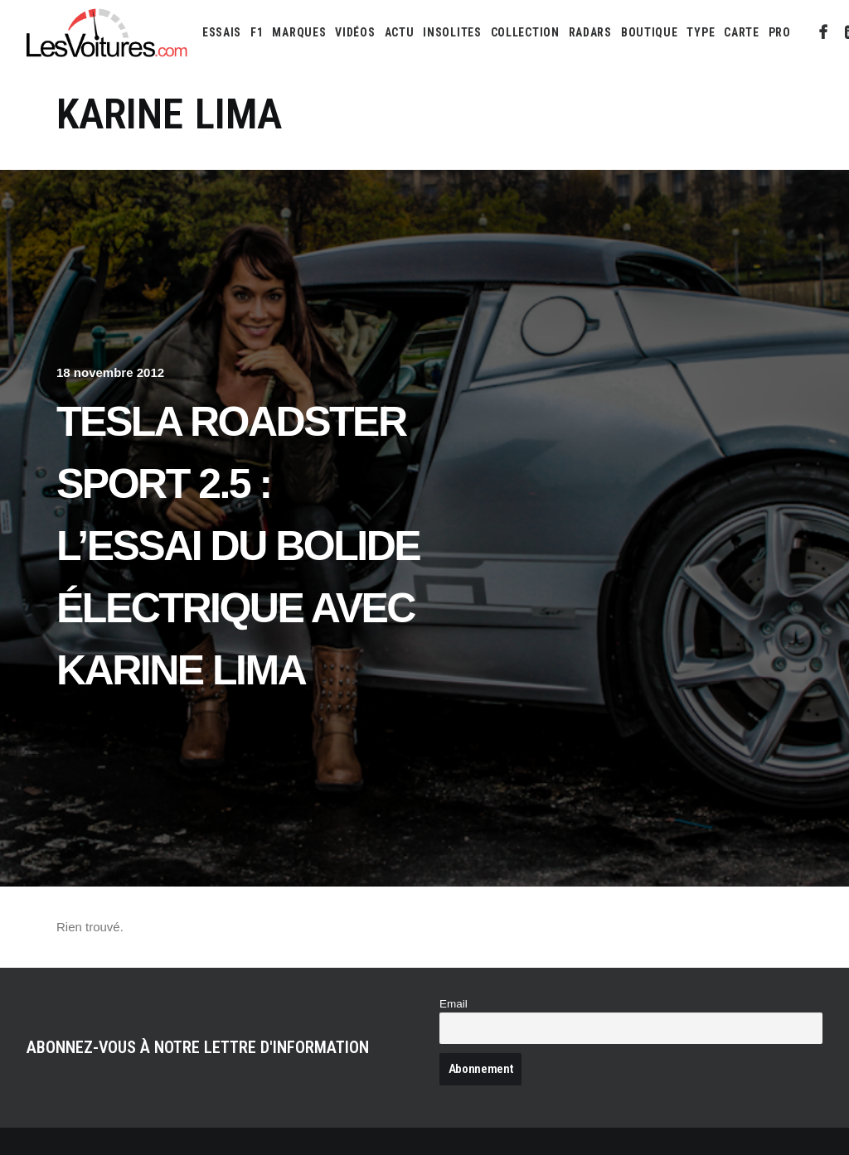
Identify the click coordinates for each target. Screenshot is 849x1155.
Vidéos (355, 32)
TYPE (700, 32)
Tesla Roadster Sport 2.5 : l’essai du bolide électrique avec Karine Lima (238, 546)
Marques (299, 32)
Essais (221, 32)
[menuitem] (222, 32)
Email (453, 1004)
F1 (256, 32)
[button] (824, 32)
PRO (780, 32)
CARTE (741, 32)
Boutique (649, 32)
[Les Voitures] (107, 32)
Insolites (452, 32)
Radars (590, 32)
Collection (525, 32)
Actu (400, 32)
